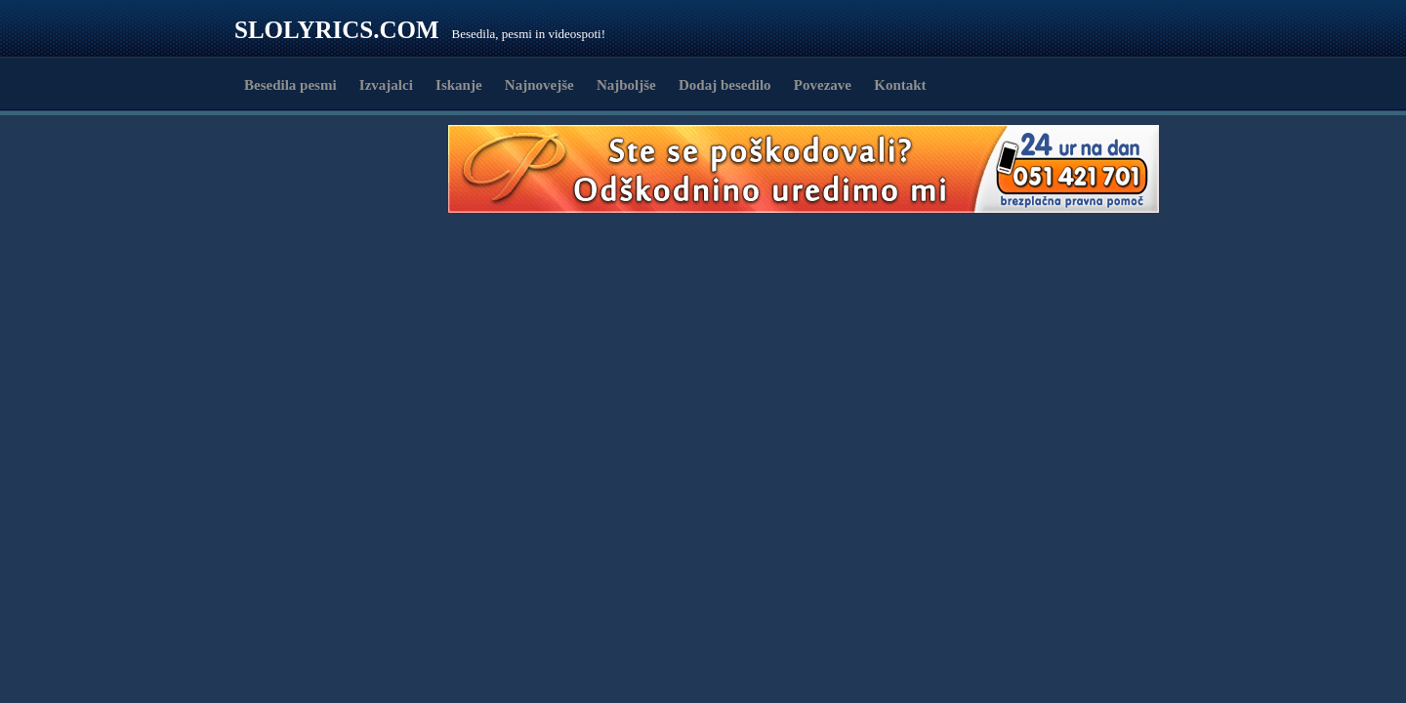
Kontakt (900, 85)
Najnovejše (539, 85)
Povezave (822, 85)
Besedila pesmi (290, 85)
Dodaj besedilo (725, 85)
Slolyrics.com (336, 30)
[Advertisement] (347, 169)
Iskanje (458, 85)
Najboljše (626, 85)
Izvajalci (386, 85)
